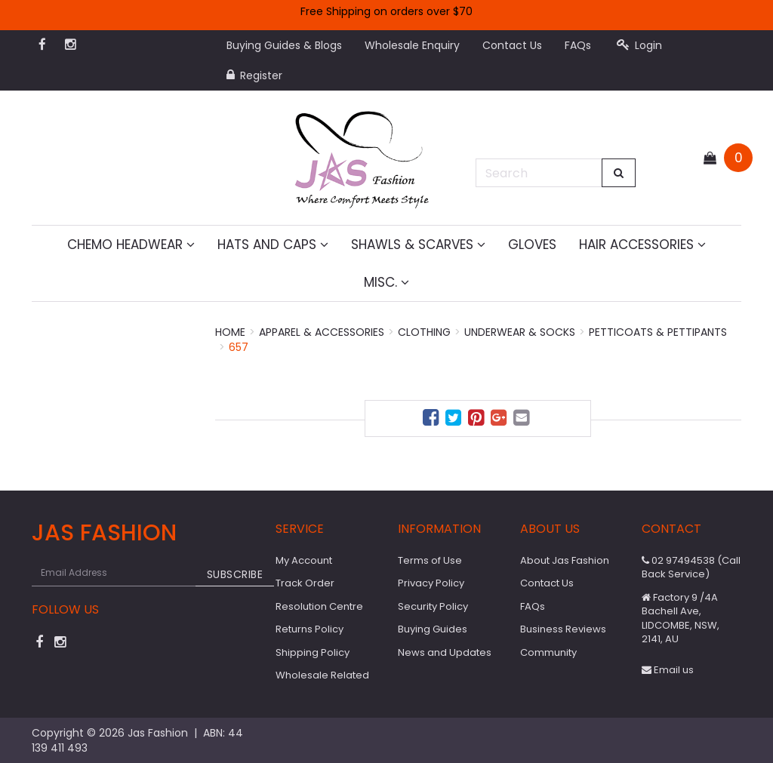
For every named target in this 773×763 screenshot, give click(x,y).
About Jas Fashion (564, 560)
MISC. (386, 282)
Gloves (532, 244)
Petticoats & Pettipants (658, 332)
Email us (668, 670)
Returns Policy (309, 629)
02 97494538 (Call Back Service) (691, 567)
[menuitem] (432, 420)
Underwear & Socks (519, 332)
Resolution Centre (319, 606)
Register (254, 75)
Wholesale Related (322, 675)
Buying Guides (432, 629)
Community (548, 652)
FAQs (578, 45)
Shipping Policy (313, 652)
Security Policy (433, 606)
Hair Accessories (642, 244)
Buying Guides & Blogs (284, 45)
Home (230, 332)
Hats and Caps (272, 244)
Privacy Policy (431, 583)
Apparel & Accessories (321, 332)
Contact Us (512, 45)
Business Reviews (563, 629)
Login (639, 45)
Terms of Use (430, 560)
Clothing (424, 332)
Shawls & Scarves (418, 244)
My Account (304, 560)
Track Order (305, 583)
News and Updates (444, 652)
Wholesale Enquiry (412, 45)
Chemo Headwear (131, 244)
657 (238, 347)
